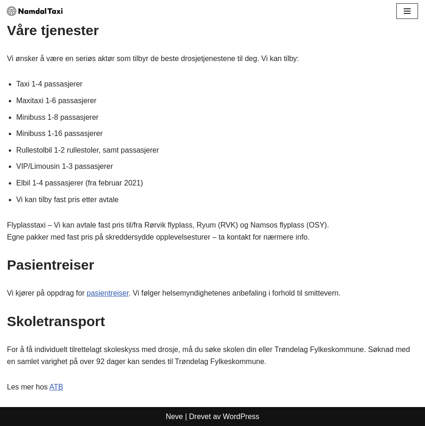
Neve (174, 416)
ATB (56, 387)
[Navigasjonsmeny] (407, 11)
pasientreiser (108, 293)
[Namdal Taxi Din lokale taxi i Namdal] (34, 11)
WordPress (241, 416)
